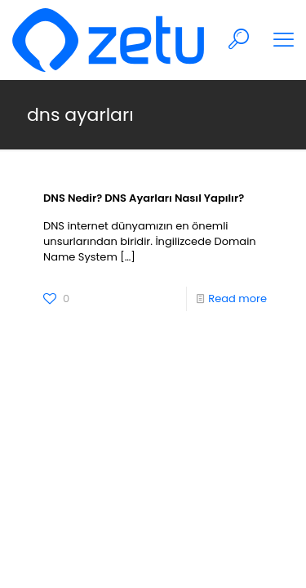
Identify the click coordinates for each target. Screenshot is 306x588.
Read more (237, 298)
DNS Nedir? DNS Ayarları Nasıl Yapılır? (143, 198)
